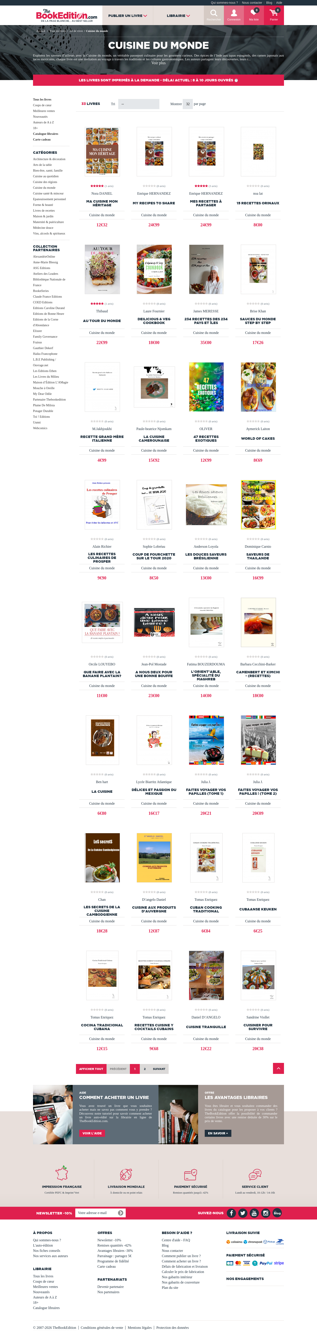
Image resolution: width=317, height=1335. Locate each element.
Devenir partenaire (111, 1287)
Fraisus (37, 342)
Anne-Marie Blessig (45, 262)
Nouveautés (40, 116)
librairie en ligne (133, 1117)
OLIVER (205, 429)
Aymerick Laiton (258, 429)
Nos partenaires (109, 1292)
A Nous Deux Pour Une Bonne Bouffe (154, 674)
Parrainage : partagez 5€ (115, 1256)
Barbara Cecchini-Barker (258, 664)
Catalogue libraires (45, 134)
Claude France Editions (47, 296)
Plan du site (170, 1287)
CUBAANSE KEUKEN (258, 909)
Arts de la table (42, 165)
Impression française (62, 1186)
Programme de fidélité (113, 1261)
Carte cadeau (42, 139)
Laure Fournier (153, 311)
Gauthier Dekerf (43, 348)
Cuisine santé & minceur (48, 193)
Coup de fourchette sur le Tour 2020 (154, 556)
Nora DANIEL (101, 193)
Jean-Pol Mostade (153, 664)
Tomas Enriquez (205, 899)
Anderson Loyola (206, 546)
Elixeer (37, 331)
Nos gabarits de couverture (181, 1282)
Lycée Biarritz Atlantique (154, 782)
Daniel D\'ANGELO (206, 1017)
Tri (113, 104)
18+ (35, 128)
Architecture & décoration (49, 159)
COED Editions (42, 302)
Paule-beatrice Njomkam (154, 429)
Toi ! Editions (41, 416)
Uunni (37, 422)
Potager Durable (43, 411)
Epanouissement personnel (49, 199)
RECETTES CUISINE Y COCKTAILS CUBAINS (154, 1027)
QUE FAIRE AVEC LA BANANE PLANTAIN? (102, 674)
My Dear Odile (42, 394)
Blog (269, 2)
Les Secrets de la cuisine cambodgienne (102, 910)
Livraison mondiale (126, 1186)
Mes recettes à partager (206, 203)
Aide (279, 2)
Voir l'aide (92, 1133)
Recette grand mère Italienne (102, 438)
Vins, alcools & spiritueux (49, 233)
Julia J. (206, 782)
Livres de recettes (44, 210)
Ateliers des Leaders (45, 273)
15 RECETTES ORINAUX (258, 203)
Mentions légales (140, 1328)
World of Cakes (258, 438)
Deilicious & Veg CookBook (154, 321)
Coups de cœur (42, 105)
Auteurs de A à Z (43, 122)
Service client (255, 1186)
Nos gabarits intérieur (177, 1277)
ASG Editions (41, 268)
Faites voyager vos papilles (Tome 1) (206, 791)
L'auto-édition (43, 1245)
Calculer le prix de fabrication (183, 1272)
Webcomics (40, 428)
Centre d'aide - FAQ (176, 1240)
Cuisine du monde (44, 187)
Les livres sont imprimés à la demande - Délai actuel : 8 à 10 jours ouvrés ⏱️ (158, 80)
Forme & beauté (43, 205)
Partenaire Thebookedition (49, 399)
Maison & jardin (43, 216)
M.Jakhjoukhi (102, 429)
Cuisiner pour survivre (258, 1027)
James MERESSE (206, 311)
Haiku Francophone (45, 353)
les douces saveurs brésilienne (206, 556)
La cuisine (102, 791)
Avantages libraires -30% (115, 1251)
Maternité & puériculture (48, 222)
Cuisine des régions (45, 182)
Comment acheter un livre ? (181, 1261)
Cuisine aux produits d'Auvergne (154, 909)
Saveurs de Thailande (257, 556)
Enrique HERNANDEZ (154, 193)
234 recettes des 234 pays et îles (206, 321)
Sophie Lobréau (154, 546)
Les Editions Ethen (45, 371)
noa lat (258, 193)
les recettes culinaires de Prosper (102, 557)
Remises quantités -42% (115, 1245)
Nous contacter (252, 2)
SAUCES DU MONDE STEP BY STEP (258, 321)
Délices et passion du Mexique (154, 791)
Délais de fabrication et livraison (185, 1266)
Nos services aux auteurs (50, 1256)
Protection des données (172, 1328)
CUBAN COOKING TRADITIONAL (206, 909)
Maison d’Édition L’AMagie (50, 382)
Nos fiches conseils (46, 1251)
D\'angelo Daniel (154, 899)
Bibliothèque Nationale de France (49, 282)
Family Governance (45, 336)
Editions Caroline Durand (49, 308)
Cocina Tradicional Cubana (102, 1027)
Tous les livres (42, 99)
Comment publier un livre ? (181, 1256)
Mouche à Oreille (44, 388)
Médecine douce (43, 227)
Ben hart (102, 782)
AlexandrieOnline (44, 256)
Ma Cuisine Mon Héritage (102, 203)
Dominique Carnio (258, 546)
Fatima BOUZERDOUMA (206, 664)
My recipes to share (154, 203)
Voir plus (158, 63)
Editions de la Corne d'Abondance (45, 322)
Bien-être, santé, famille (48, 170)
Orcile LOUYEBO (102, 664)
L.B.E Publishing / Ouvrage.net (44, 362)
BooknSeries (41, 291)
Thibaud (102, 311)
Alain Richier (102, 546)
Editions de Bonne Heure (48, 313)
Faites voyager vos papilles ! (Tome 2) (258, 791)
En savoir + (218, 1133)
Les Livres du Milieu (46, 376)
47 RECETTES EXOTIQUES (206, 438)
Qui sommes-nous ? (224, 2)
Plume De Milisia (44, 405)
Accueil (40, 31)
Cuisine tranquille (206, 1027)
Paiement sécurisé (190, 1186)
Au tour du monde (102, 321)
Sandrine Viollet (258, 1017)
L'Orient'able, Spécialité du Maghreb (206, 675)
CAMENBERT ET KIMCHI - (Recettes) (258, 674)
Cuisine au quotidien (46, 176)
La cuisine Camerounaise (154, 438)
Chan (102, 899)
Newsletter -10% (109, 1240)
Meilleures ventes (44, 111)
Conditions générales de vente (102, 1328)
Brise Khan (258, 311)
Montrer (176, 104)
